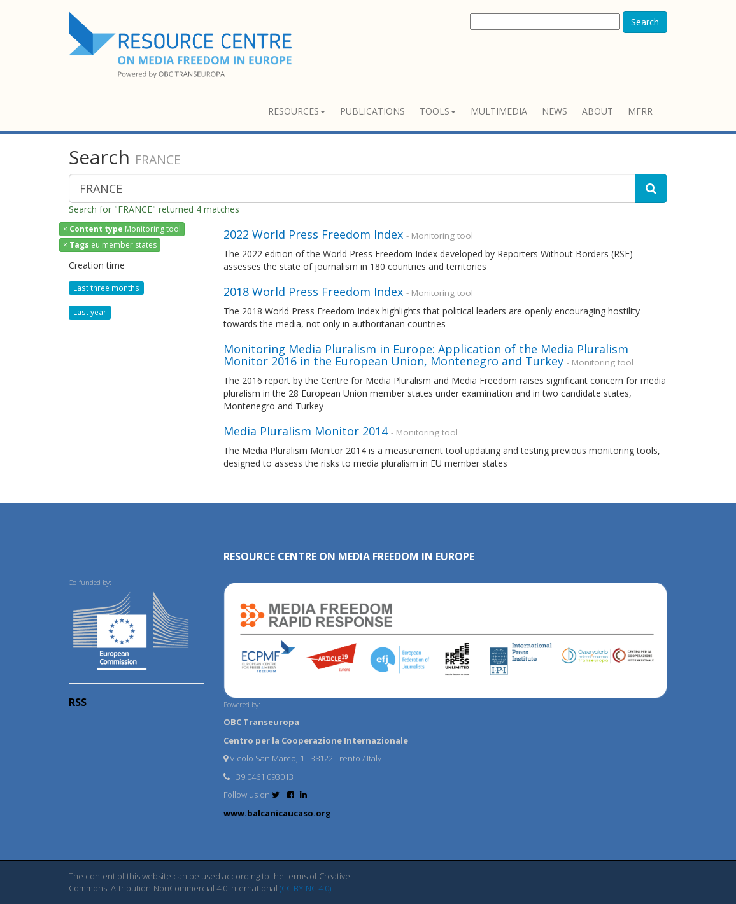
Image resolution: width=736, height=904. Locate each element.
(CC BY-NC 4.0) (305, 888)
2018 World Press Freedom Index (313, 291)
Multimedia (499, 111)
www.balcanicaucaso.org (277, 813)
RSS (78, 702)
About (597, 111)
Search (645, 22)
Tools (438, 111)
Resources (296, 111)
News (554, 111)
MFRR (640, 111)
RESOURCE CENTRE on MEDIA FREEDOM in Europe (348, 556)
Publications (372, 111)
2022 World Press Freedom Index (313, 234)
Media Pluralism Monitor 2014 (305, 431)
